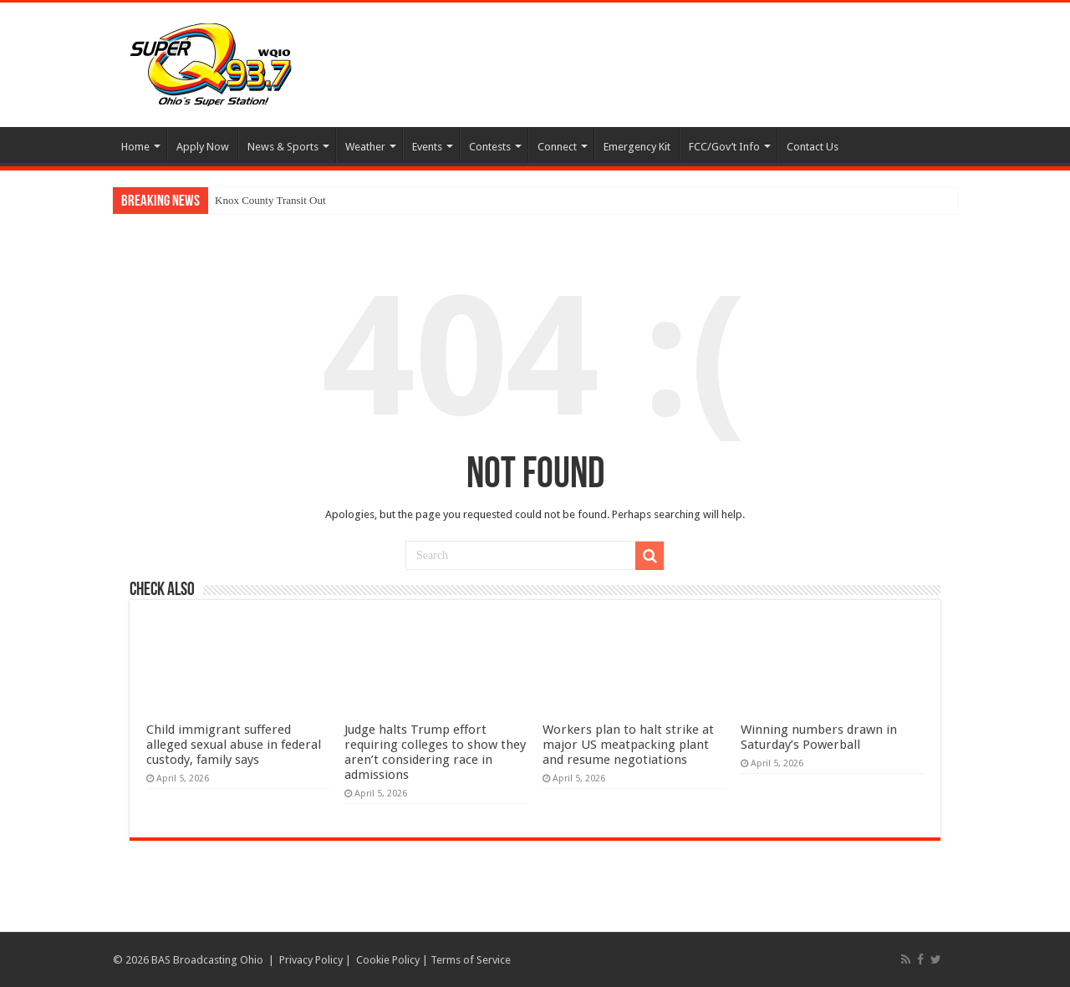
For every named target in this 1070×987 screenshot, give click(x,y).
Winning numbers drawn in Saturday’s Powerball (819, 737)
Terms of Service (471, 960)
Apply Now (202, 146)
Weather (365, 146)
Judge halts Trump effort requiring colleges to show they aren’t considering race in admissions (435, 752)
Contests (490, 146)
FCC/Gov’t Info (724, 146)
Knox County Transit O (266, 200)
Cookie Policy (388, 960)
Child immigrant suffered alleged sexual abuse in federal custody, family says (233, 744)
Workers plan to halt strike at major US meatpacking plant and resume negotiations (628, 744)
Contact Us (812, 146)
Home (135, 146)
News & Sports (282, 146)
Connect (557, 146)
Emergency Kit (637, 146)
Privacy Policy (311, 960)
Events (427, 146)
